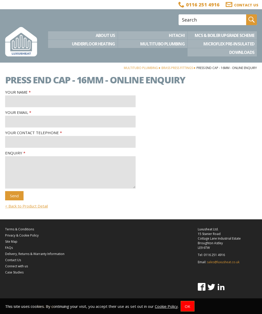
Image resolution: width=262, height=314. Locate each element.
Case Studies (14, 272)
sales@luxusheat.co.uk (223, 262)
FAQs (9, 248)
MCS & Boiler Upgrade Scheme (224, 35)
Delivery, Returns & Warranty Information (34, 254)
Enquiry (13, 152)
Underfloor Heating (93, 44)
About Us (105, 35)
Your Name (16, 92)
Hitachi (176, 35)
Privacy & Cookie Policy (22, 235)
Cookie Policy (166, 306)
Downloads (241, 52)
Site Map (11, 241)
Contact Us (13, 260)
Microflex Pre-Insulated (228, 44)
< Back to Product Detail (26, 206)
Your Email (16, 112)
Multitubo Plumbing (162, 44)
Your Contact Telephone (32, 132)
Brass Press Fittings (177, 68)
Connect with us (16, 266)
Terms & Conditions (19, 229)
